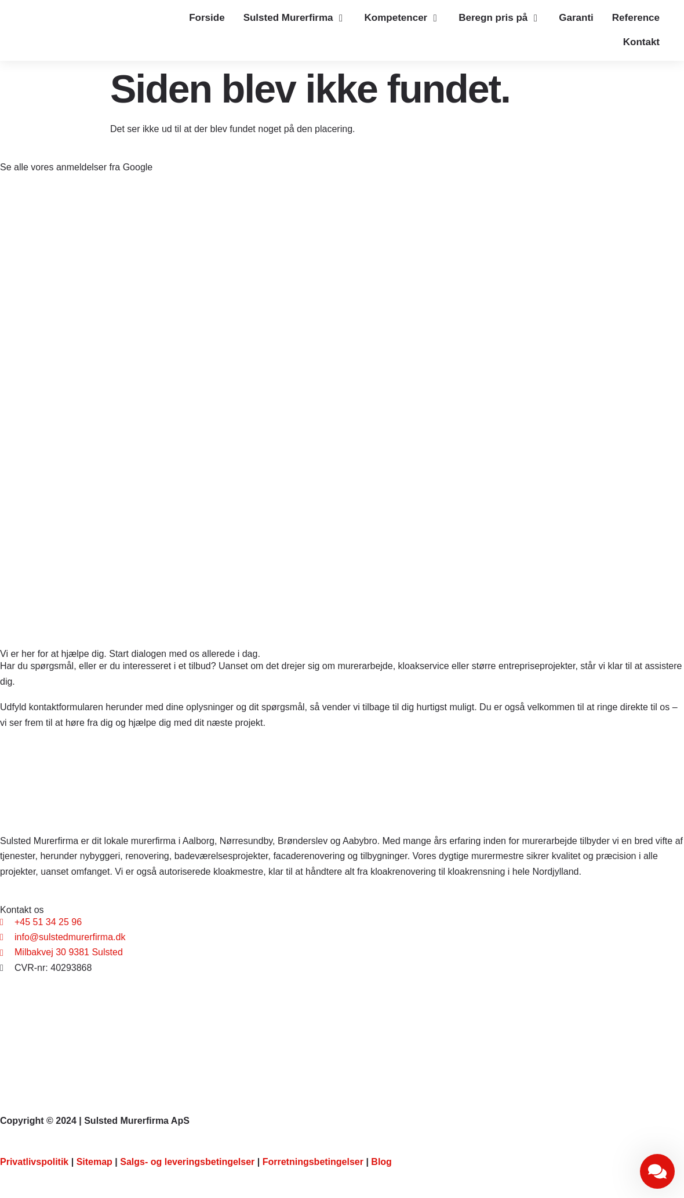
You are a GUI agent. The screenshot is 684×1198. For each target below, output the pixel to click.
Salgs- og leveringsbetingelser (187, 1162)
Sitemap (94, 1162)
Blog (381, 1162)
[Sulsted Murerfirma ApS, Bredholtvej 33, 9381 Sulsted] (342, 1034)
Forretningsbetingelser (313, 1162)
